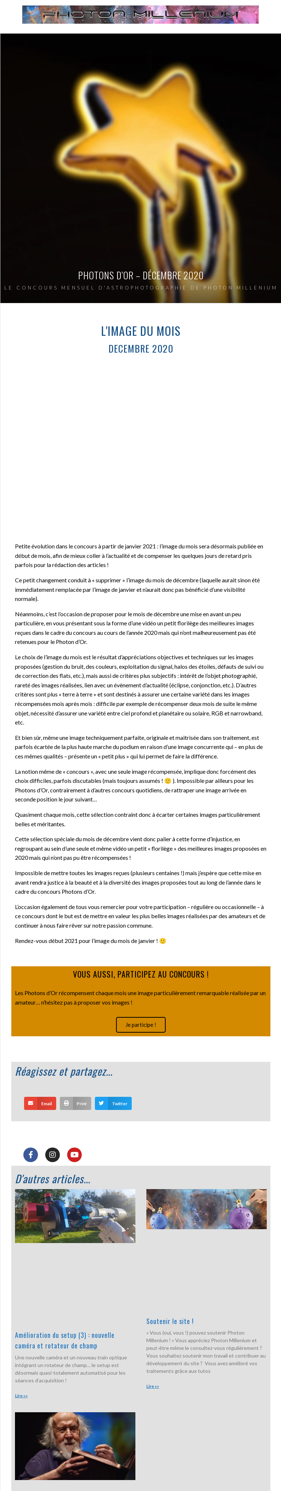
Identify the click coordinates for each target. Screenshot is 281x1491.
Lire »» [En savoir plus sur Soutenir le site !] (152, 1386)
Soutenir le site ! (170, 1321)
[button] (40, 1103)
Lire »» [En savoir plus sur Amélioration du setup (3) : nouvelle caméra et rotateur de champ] (21, 1395)
